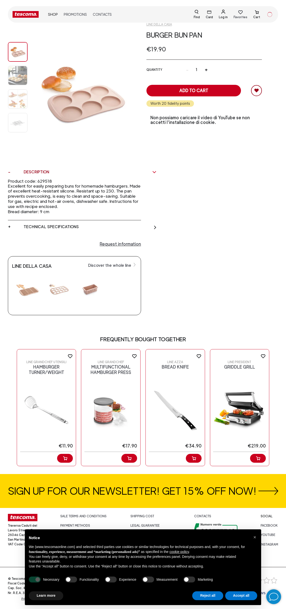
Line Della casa (159, 24)
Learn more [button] (46, 595)
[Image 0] (18, 52)
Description (90, 172)
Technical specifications (90, 226)
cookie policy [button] (179, 552)
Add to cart (193, 90)
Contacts (102, 14)
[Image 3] (18, 123)
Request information (120, 244)
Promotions (75, 14)
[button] (255, 537)
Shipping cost (142, 516)
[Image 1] (18, 75)
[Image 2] (18, 99)
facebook (269, 525)
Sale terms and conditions (83, 516)
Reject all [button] (207, 595)
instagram (269, 544)
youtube (268, 535)
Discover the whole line (112, 265)
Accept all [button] (241, 595)
